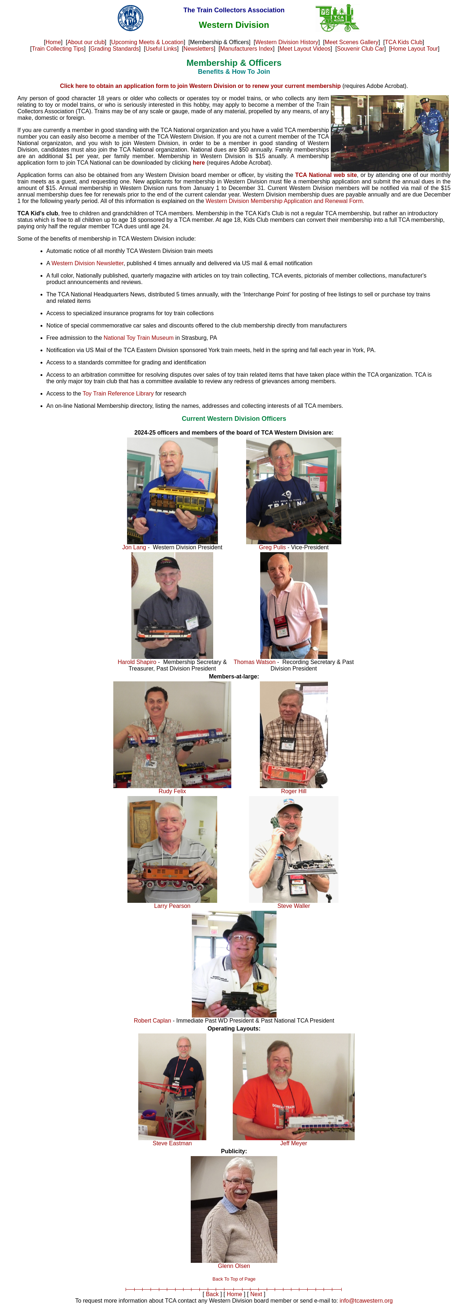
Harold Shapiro (137, 662)
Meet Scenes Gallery (352, 42)
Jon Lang (134, 547)
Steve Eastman (172, 1143)
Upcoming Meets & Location (147, 42)
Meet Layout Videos (304, 49)
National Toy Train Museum (139, 338)
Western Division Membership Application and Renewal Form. (285, 201)
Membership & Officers (234, 63)
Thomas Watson (255, 662)
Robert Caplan (152, 1021)
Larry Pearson (172, 906)
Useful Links (161, 49)
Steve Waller (293, 906)
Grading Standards (114, 49)
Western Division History (286, 42)
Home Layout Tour (414, 49)
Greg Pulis (272, 547)
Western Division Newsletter (87, 263)
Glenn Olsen (234, 1266)
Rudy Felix (172, 791)
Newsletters (199, 49)
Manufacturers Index (246, 49)
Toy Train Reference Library (118, 393)
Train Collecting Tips (58, 49)
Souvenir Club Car (360, 49)
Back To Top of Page (234, 1279)
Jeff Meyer (293, 1143)
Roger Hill (293, 791)
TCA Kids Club (403, 42)
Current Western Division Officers (234, 418)
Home (53, 42)
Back (212, 1294)
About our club (86, 42)
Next (256, 1294)
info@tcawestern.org (366, 1301)
